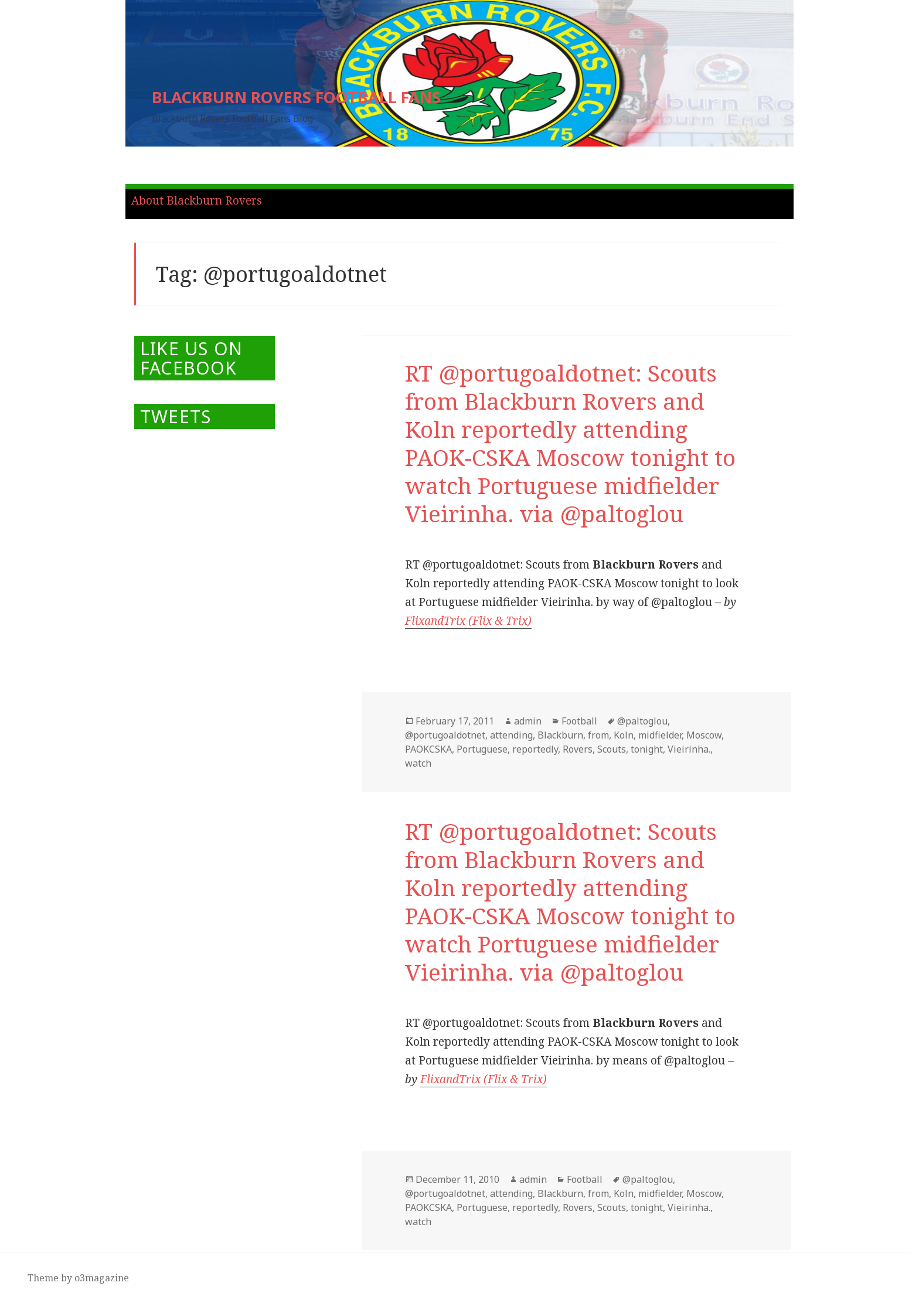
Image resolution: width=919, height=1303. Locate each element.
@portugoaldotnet (445, 735)
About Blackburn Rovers (196, 200)
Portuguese (482, 749)
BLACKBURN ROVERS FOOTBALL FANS (296, 97)
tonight (647, 749)
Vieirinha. (689, 749)
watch (418, 763)
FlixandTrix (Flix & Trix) (468, 620)
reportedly (535, 749)
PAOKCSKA (428, 749)
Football (579, 721)
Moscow (703, 735)
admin (528, 721)
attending (511, 735)
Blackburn (560, 735)
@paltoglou (642, 721)
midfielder (660, 735)
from (598, 735)
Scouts (611, 749)
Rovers (578, 749)
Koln (624, 735)
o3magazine (101, 1277)
